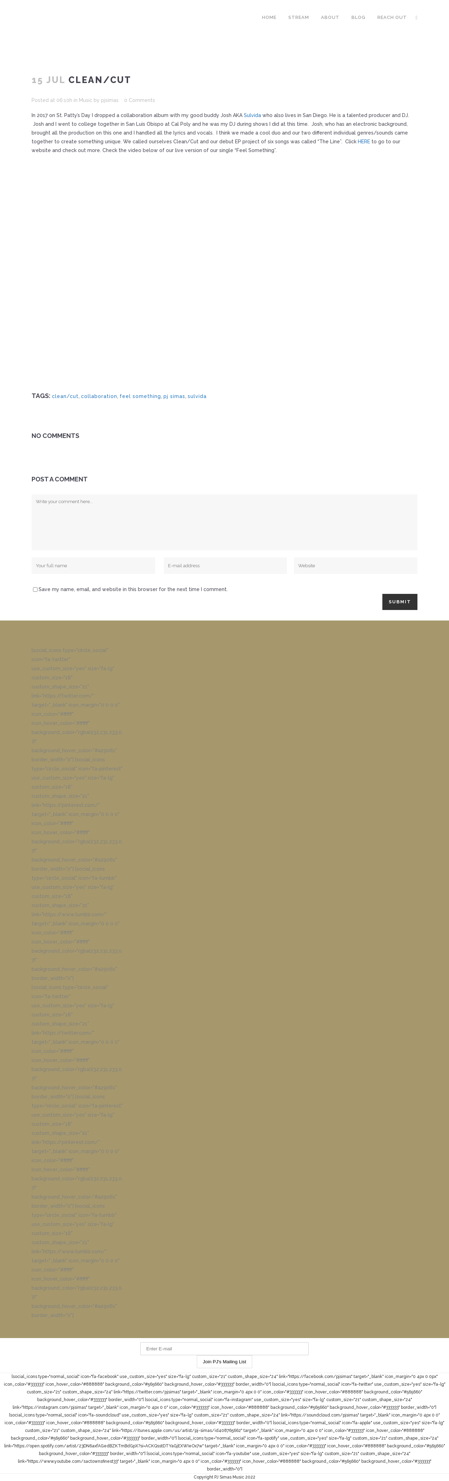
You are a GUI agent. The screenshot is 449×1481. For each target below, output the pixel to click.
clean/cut (65, 396)
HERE (364, 141)
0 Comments (139, 100)
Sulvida (252, 115)
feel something (140, 396)
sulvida (197, 396)
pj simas (174, 396)
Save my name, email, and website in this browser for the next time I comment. (133, 589)
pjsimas (110, 100)
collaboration (99, 396)
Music (85, 100)
